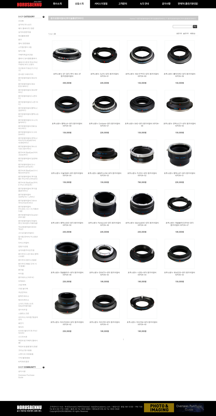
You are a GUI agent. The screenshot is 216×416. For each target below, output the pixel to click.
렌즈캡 (21, 270)
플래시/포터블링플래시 (27, 58)
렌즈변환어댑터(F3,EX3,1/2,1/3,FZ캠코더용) (28, 208)
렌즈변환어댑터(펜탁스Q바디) (28, 115)
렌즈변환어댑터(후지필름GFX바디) (27, 189)
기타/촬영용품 (24, 358)
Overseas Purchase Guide (26, 376)
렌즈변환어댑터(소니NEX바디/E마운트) (26, 165)
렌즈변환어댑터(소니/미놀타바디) (28, 121)
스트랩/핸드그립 (25, 47)
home (132, 18)
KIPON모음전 (23, 361)
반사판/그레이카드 (25, 74)
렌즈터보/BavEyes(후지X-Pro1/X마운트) (28, 183)
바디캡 (21, 273)
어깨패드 (22, 281)
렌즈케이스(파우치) (26, 277)
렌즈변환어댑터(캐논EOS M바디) (26, 85)
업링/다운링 (23, 246)
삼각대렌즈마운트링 (26, 250)
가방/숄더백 (23, 288)
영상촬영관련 (23, 36)
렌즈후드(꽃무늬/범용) (27, 260)
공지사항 (22, 371)
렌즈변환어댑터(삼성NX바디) (28, 159)
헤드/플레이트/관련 (26, 28)
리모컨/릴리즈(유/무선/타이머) (28, 331)
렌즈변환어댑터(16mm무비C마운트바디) (27, 201)
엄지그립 (22, 51)
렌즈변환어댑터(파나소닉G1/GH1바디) (27, 147)
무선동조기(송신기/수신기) (28, 69)
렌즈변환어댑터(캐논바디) (27, 79)
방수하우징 (22, 309)
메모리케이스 (23, 300)
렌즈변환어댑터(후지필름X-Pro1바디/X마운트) (28, 177)
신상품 (21, 21)
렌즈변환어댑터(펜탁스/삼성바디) (28, 109)
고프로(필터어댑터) (26, 233)
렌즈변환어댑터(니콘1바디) (28, 103)
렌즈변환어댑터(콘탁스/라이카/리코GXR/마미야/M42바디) (28, 140)
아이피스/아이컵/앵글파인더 (28, 318)
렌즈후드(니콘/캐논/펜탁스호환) (28, 255)
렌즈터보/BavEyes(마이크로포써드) (28, 153)
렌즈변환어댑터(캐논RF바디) (28, 91)
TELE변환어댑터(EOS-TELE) (27, 228)
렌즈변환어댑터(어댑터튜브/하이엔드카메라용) (28, 222)
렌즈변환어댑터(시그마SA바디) (27, 133)
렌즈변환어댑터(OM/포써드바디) (27, 127)
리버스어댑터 (23, 242)
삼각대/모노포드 (25, 24)
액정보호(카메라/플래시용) (28, 341)
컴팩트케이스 (23, 296)
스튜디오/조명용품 (25, 354)
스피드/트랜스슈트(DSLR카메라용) (25, 304)
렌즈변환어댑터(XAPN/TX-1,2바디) (26, 195)
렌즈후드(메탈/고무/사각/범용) (27, 265)
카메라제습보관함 (25, 54)
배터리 (21, 327)
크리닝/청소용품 (25, 350)
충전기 (21, 323)
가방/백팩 (22, 285)
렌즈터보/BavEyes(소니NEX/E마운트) (28, 171)
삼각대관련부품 (24, 32)
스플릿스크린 (23, 313)
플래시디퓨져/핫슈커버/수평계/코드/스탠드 (28, 63)
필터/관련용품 (24, 43)
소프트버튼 (22, 337)
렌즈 (20, 39)
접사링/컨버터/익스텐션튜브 (28, 237)
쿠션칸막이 (22, 292)
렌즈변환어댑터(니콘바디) (27, 97)
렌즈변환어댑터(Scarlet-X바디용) (28, 216)
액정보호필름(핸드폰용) (28, 346)
